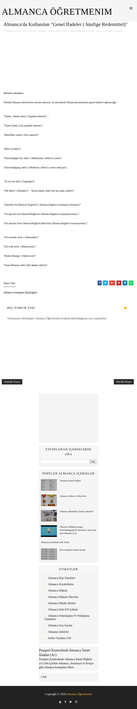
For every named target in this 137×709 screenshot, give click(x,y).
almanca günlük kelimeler (82, 31)
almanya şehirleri (58, 631)
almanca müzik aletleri (62, 603)
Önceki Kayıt (123, 381)
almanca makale (58, 590)
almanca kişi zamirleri (61, 577)
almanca (42, 31)
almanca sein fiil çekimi (63, 609)
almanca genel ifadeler (58, 31)
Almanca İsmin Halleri (70, 480)
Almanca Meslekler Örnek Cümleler (76, 511)
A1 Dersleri (31, 31)
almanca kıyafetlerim (61, 584)
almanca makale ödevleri (63, 596)
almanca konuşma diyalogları (109, 31)
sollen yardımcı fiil (59, 638)
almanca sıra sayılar (60, 625)
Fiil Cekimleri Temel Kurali (72, 550)
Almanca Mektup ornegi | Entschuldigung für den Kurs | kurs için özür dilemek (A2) (78, 530)
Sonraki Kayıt (12, 381)
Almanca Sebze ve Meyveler (73, 496)
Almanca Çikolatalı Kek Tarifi (55, 542)
